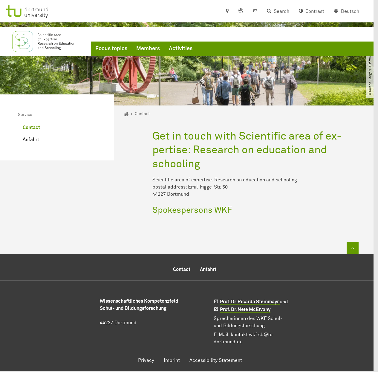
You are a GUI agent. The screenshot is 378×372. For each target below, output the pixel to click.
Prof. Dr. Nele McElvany (245, 309)
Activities (180, 48)
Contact (31, 127)
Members (148, 48)
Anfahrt (31, 139)
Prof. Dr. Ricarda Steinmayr (250, 301)
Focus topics (111, 48)
